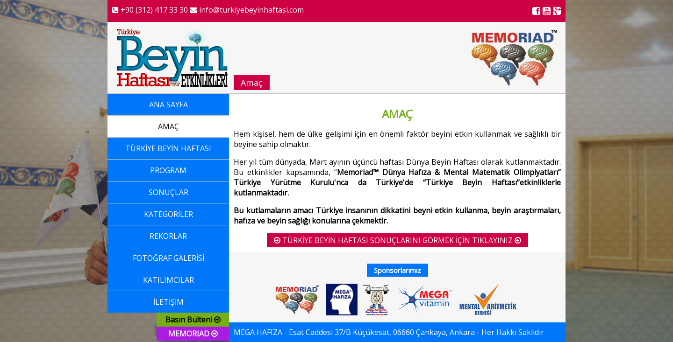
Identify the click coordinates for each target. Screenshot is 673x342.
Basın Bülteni (193, 319)
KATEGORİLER (168, 214)
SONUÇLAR (168, 192)
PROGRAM (168, 170)
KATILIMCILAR (168, 280)
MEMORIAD (193, 333)
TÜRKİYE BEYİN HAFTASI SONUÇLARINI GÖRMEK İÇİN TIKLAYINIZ (397, 240)
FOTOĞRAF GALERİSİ (168, 258)
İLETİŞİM (168, 302)
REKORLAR (168, 236)
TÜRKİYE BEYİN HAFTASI (168, 148)
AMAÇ (168, 126)
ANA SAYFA (168, 104)
